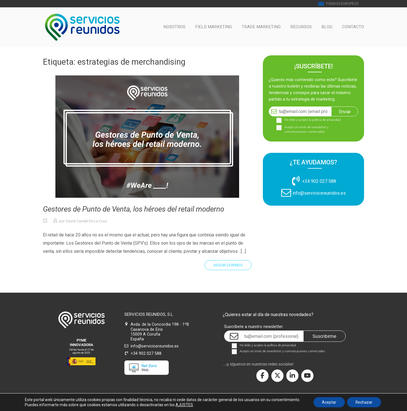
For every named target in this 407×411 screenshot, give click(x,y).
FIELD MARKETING (213, 26)
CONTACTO (353, 26)
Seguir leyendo (228, 265)
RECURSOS (301, 26)
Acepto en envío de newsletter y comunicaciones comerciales (306, 129)
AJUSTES (184, 405)
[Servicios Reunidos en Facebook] (262, 375)
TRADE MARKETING (261, 26)
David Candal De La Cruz (86, 221)
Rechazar (364, 402)
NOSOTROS (174, 26)
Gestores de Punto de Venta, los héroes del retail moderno (133, 209)
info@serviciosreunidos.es (319, 193)
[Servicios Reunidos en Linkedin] (292, 375)
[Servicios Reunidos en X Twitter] (277, 375)
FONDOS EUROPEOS (338, 3)
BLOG (326, 26)
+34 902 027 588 (319, 181)
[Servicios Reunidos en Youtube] (307, 375)
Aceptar (329, 402)
